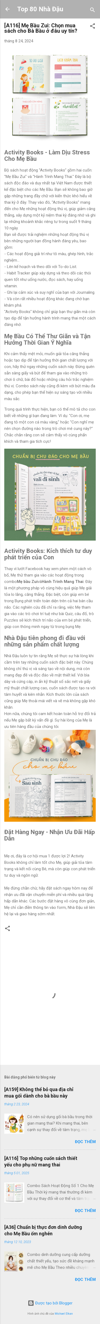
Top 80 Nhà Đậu (40, 9)
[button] (92, 27)
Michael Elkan (64, 1313)
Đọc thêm (85, 1141)
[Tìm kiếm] (92, 11)
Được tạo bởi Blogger (50, 1303)
